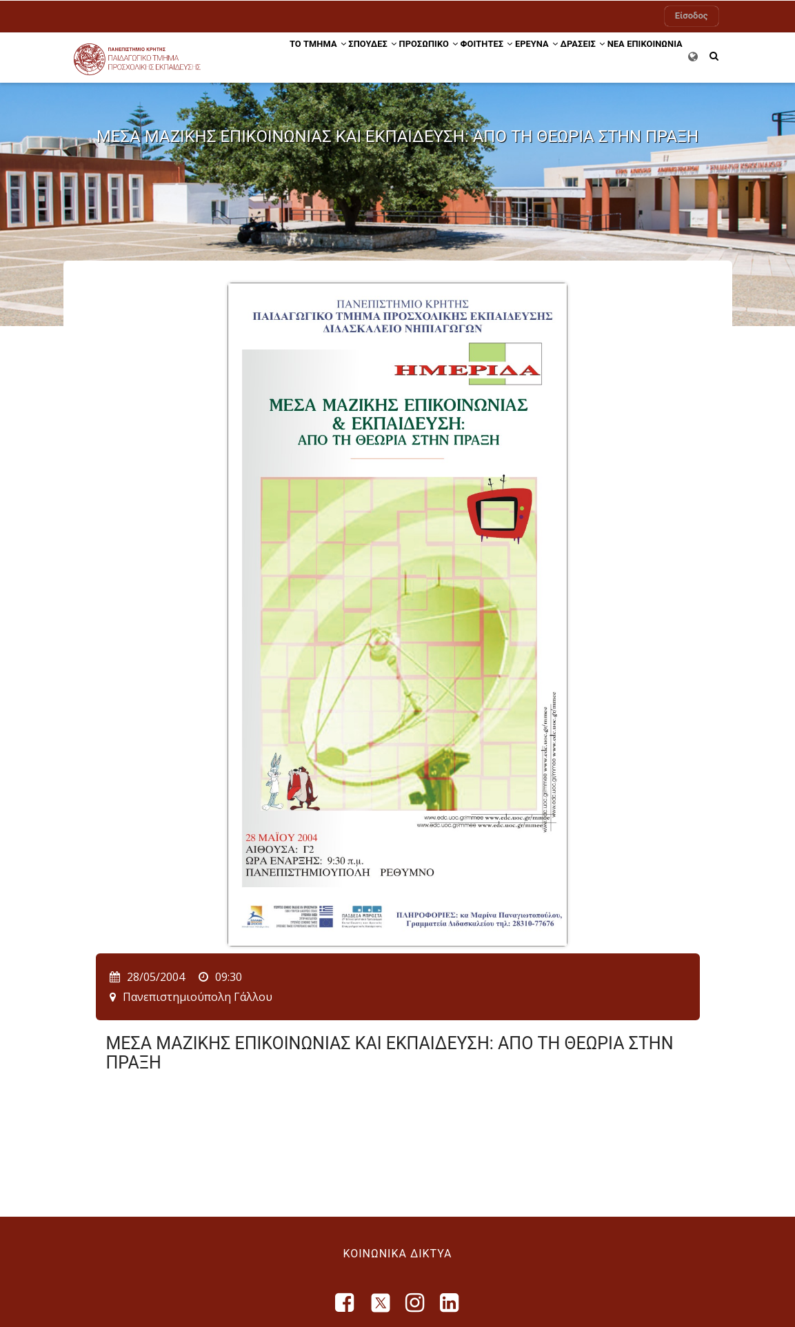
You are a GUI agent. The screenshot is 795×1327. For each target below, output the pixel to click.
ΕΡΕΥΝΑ (540, 57)
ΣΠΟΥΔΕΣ (342, 57)
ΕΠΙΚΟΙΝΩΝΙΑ (275, 108)
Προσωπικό (408, 57)
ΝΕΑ (642, 57)
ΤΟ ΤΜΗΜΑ (276, 57)
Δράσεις (597, 57)
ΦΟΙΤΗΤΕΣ (478, 57)
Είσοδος (691, 15)
